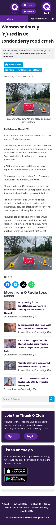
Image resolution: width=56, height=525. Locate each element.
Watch (29, 11)
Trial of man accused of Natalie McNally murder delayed (33, 382)
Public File (35, 504)
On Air (47, 504)
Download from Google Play (15, 478)
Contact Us (26, 511)
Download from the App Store (15, 471)
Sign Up (12, 436)
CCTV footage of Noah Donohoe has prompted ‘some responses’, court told (26, 346)
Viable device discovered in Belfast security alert (34, 364)
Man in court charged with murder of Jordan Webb (35, 326)
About (5, 504)
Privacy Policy (40, 507)
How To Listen (19, 504)
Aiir (47, 517)
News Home (15, 64)
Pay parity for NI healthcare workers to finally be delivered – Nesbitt (25, 308)
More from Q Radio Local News (25, 69)
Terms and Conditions (17, 507)
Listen (28, 5)
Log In (30, 436)
